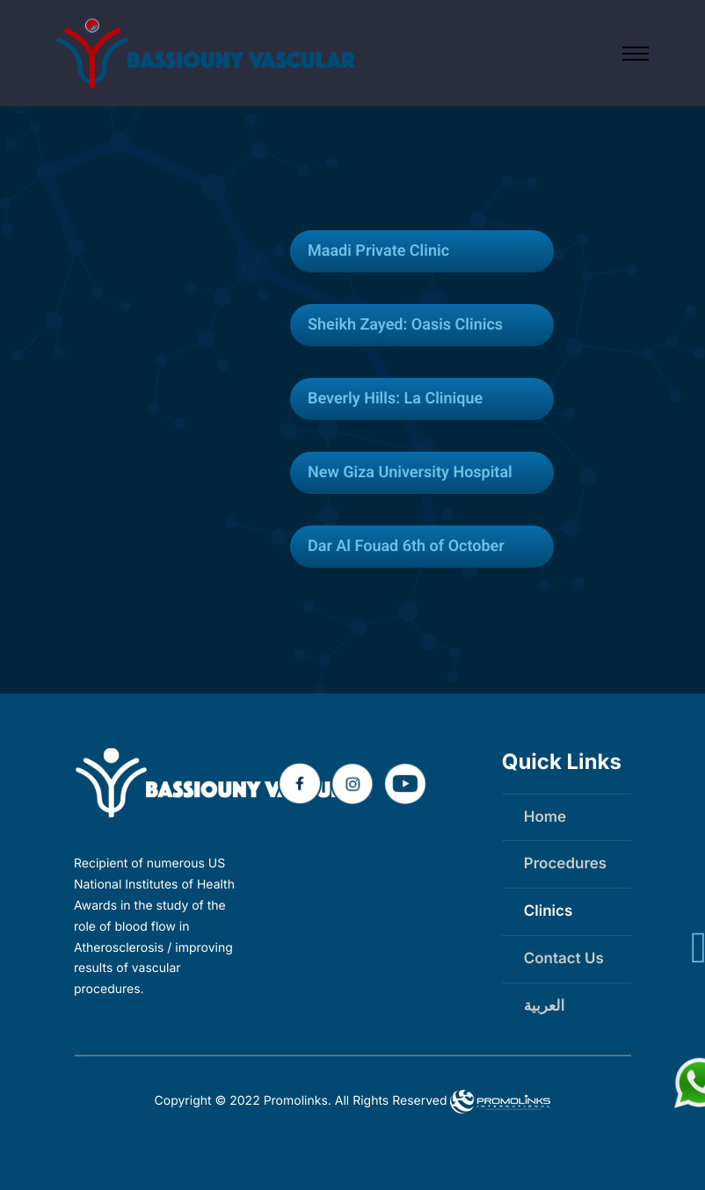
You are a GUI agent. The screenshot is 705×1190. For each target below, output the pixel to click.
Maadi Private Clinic (378, 251)
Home (545, 817)
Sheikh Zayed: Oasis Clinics (405, 325)
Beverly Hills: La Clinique (395, 398)
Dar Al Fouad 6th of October (406, 546)
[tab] (422, 251)
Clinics (548, 911)
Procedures (565, 864)
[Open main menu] (635, 54)
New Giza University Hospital (410, 472)
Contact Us (564, 959)
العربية (544, 1006)
